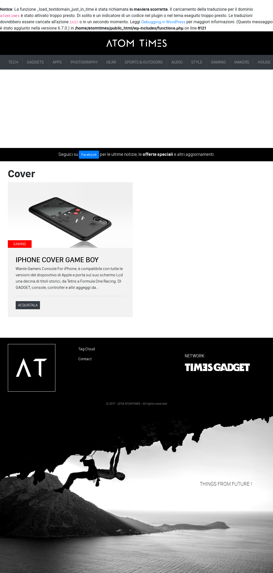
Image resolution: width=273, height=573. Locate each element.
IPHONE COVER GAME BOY (57, 259)
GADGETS (35, 62)
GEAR (111, 62)
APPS (57, 62)
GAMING (218, 62)
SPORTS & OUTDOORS (144, 62)
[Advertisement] (136, 108)
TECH (13, 62)
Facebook (89, 154)
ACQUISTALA (28, 305)
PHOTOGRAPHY (84, 62)
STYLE (196, 62)
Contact (85, 359)
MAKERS (241, 62)
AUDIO (177, 62)
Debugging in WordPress (163, 21)
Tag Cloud (86, 349)
